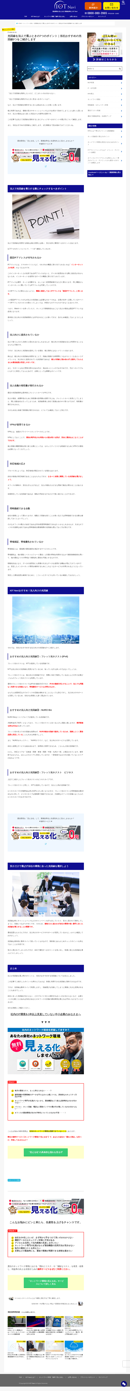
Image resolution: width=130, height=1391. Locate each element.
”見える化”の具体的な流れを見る (46, 1153)
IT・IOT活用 (92, 88)
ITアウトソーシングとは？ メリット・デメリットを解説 (103, 151)
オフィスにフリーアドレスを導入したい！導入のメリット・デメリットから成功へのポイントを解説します (103, 160)
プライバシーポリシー (87, 17)
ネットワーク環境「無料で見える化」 (55, 17)
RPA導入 (91, 94)
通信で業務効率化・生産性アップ (99, 116)
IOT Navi (32, 1387)
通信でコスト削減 (94, 111)
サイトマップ (102, 17)
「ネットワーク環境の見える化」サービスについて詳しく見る (46, 1286)
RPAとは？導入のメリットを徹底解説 (101, 131)
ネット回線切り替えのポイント (99, 136)
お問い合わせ (73, 17)
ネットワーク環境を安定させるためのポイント (103, 143)
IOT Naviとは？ (35, 17)
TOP (25, 17)
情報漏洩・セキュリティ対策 (98, 105)
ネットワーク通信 (15, 1184)
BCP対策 (91, 83)
